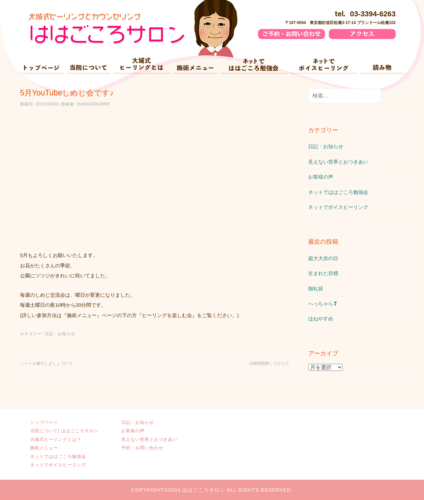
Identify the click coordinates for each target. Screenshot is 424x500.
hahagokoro (93, 104)
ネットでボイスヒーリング (323, 65)
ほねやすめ (320, 318)
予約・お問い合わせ (143, 447)
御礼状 (315, 288)
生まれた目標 (323, 273)
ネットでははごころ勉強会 (253, 65)
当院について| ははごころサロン (88, 65)
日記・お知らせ (60, 333)
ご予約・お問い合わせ (302, 35)
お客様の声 (320, 177)
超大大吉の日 (323, 258)
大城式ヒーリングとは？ (142, 65)
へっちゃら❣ (323, 303)
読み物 (382, 65)
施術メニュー (195, 65)
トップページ (44, 422)
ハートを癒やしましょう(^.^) (46, 363)
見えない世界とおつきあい (338, 162)
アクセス (388, 35)
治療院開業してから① (269, 363)
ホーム (41, 65)
